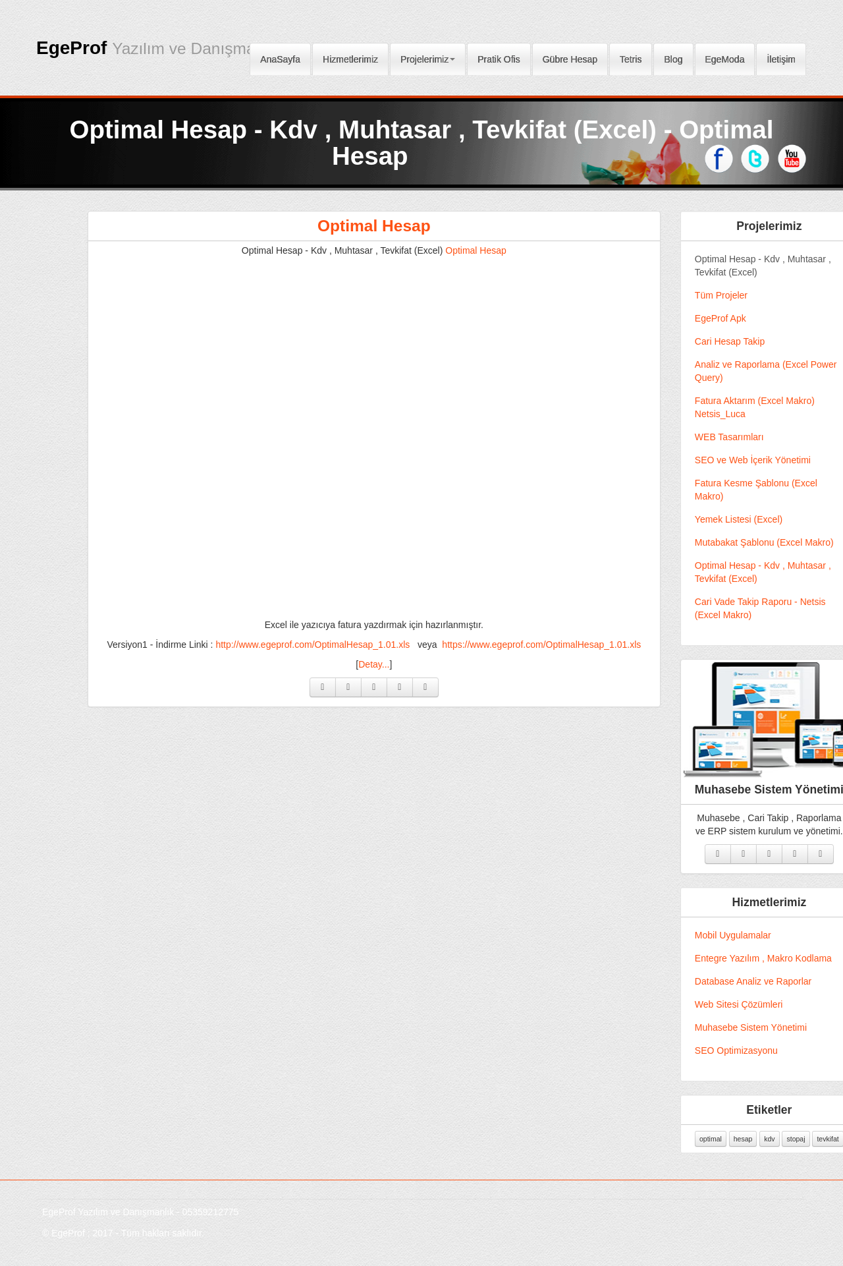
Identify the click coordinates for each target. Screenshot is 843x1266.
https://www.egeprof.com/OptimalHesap (552, 644)
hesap (753, 1139)
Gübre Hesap (570, 55)
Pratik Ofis (498, 55)
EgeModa (725, 55)
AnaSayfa (280, 55)
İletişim (781, 55)
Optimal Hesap (384, 226)
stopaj (807, 1139)
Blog (673, 55)
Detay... (384, 664)
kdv (780, 1139)
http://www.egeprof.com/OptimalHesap (324, 644)
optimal (721, 1139)
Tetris (630, 55)
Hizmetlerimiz (350, 55)
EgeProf (158, 48)
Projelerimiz (427, 55)
